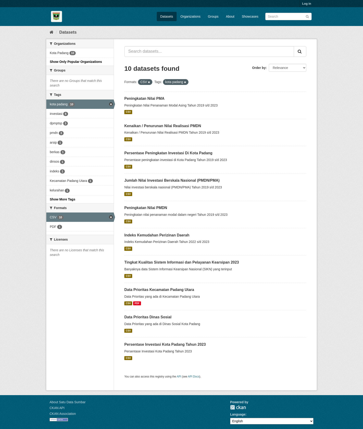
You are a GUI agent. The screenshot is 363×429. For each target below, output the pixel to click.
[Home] (51, 32)
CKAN (238, 407)
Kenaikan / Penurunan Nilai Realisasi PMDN (162, 126)
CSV (128, 112)
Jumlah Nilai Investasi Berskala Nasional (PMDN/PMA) (172, 180)
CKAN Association (63, 414)
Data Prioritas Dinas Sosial (148, 317)
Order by (259, 68)
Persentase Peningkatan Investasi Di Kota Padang (168, 153)
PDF (137, 303)
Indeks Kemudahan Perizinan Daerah (156, 235)
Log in (306, 3)
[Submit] (307, 16)
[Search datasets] (288, 16)
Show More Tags (62, 199)
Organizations (190, 16)
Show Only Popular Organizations (76, 62)
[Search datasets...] (209, 51)
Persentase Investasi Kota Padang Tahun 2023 (165, 344)
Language (237, 414)
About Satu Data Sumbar (68, 402)
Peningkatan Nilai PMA (144, 98)
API (179, 376)
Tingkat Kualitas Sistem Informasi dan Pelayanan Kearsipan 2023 (181, 262)
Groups (213, 16)
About (230, 16)
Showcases (250, 16)
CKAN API (57, 408)
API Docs (194, 376)
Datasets (166, 16)
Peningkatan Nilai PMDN (145, 208)
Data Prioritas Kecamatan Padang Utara (159, 290)
